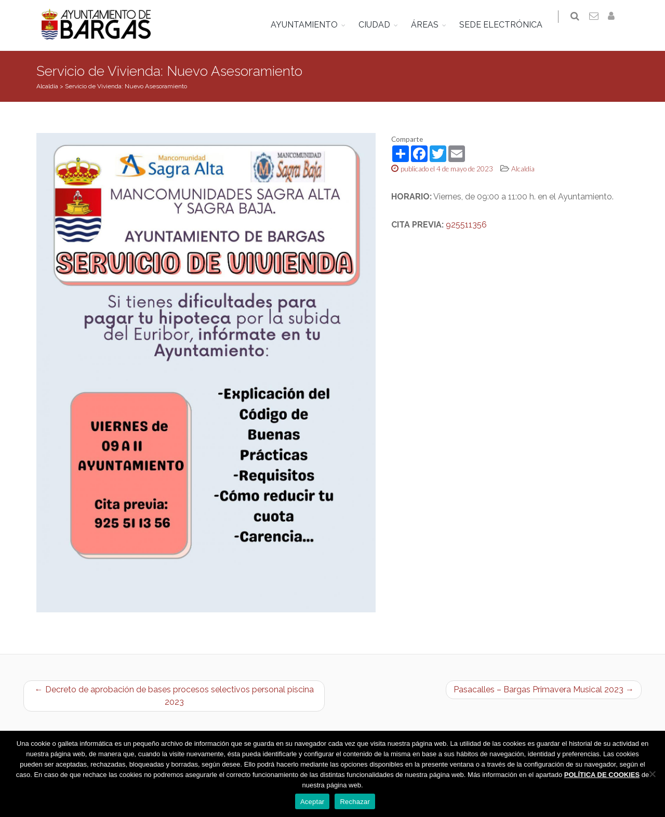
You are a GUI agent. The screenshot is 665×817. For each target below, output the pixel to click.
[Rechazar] (652, 774)
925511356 (466, 225)
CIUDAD (380, 25)
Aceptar (312, 802)
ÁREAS (431, 25)
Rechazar (355, 802)
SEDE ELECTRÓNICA (507, 25)
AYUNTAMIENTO (310, 25)
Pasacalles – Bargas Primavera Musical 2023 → (544, 689)
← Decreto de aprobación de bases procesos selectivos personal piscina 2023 (174, 696)
